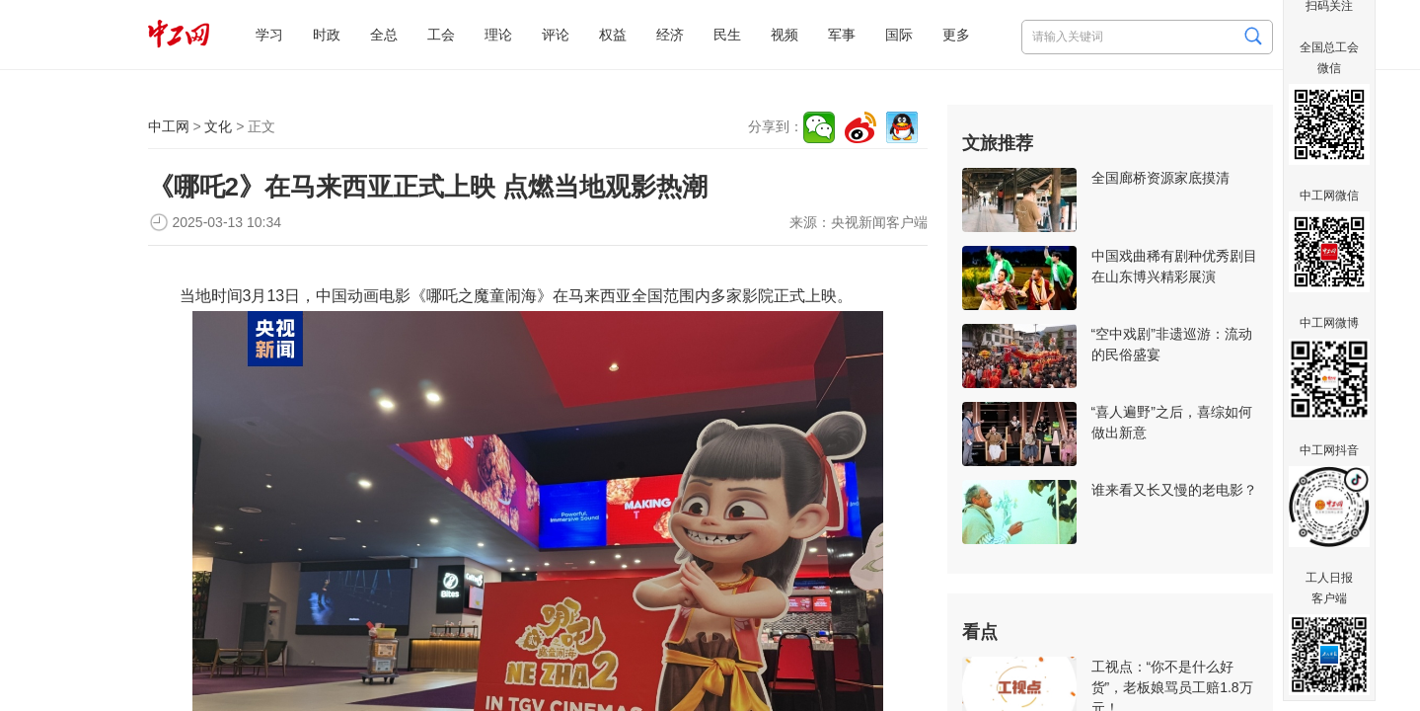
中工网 (168, 126)
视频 (784, 34)
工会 (441, 34)
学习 (269, 34)
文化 (218, 126)
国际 (899, 34)
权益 (613, 34)
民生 (727, 34)
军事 (842, 34)
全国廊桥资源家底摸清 (1160, 178)
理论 (498, 34)
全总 (384, 34)
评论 (555, 34)
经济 (670, 34)
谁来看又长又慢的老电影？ (1174, 490)
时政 (326, 34)
